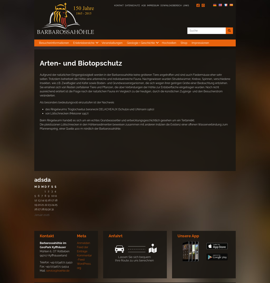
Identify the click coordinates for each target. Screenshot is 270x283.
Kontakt (119, 5)
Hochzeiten (169, 43)
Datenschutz (132, 5)
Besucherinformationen (54, 43)
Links (186, 5)
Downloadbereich (171, 5)
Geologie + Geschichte (141, 43)
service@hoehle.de (57, 270)
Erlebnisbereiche (83, 43)
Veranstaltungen (112, 43)
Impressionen (200, 43)
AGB (143, 5)
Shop (184, 43)
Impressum (153, 5)
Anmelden (83, 243)
